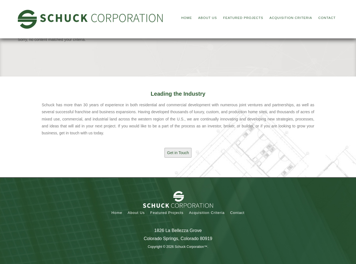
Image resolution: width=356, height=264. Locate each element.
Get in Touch (178, 152)
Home (117, 213)
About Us (136, 213)
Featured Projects (167, 213)
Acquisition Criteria (206, 213)
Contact (237, 213)
